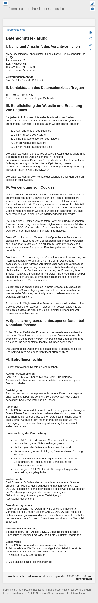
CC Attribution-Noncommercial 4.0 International (58, 593)
